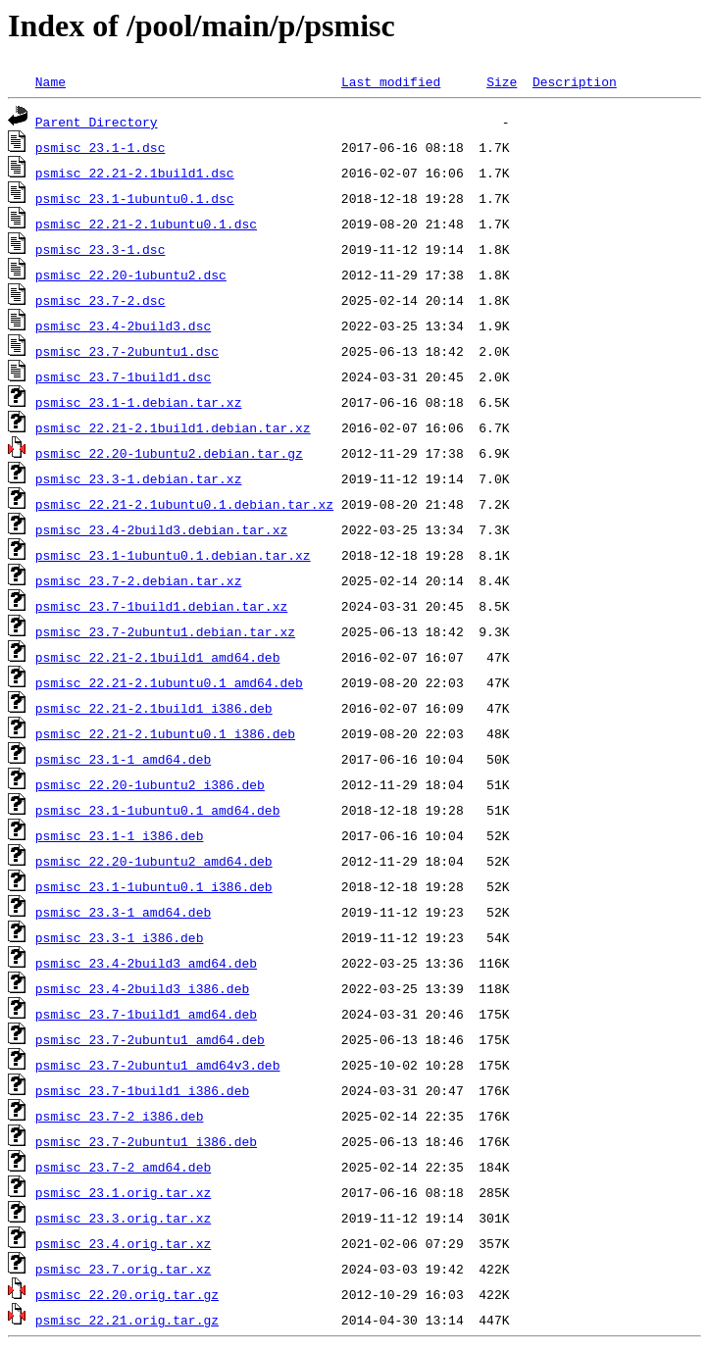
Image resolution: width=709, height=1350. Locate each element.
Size (501, 81)
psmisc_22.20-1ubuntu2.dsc (131, 274)
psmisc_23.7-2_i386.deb (119, 1116)
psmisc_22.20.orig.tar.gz (127, 1294)
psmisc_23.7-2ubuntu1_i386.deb (146, 1141)
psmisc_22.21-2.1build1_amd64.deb (157, 657)
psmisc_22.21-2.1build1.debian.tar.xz (173, 427)
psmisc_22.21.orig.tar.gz (127, 1319)
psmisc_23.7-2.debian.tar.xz (138, 580)
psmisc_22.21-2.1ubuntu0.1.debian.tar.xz (184, 504)
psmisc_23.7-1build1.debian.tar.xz (161, 606)
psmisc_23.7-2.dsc (100, 300)
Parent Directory (96, 121)
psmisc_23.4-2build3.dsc (123, 325)
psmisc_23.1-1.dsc (100, 147)
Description (574, 81)
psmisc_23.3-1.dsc (100, 249)
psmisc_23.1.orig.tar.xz (123, 1192)
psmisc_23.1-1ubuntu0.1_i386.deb (154, 886)
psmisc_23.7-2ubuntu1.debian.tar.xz (165, 631)
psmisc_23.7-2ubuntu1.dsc (127, 351)
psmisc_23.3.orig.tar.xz (123, 1217)
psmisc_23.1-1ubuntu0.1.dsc (134, 198)
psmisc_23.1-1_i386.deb (119, 835)
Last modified (390, 81)
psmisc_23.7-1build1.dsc (123, 376)
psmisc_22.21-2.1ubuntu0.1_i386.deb (165, 733)
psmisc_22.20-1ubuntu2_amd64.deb (154, 861)
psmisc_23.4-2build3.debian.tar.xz (161, 529)
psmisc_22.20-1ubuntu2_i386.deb (150, 784)
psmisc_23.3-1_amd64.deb (123, 912)
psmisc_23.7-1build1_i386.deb (142, 1090)
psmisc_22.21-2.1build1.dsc (134, 172)
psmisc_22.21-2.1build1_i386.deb (154, 708)
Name (50, 81)
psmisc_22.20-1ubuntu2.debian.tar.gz (169, 453)
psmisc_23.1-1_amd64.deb (123, 759)
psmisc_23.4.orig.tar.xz (123, 1243)
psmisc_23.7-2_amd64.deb (123, 1166)
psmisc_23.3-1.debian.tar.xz (138, 478)
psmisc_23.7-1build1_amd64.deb (146, 1014)
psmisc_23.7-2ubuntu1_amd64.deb (150, 1039)
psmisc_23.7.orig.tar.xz (123, 1268)
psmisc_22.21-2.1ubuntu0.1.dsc (146, 223)
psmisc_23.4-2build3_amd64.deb (146, 963)
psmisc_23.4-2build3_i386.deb (142, 988)
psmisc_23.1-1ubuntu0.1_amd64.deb (157, 810)
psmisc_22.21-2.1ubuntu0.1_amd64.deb (169, 682)
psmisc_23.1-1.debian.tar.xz (138, 402)
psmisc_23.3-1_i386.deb (119, 937)
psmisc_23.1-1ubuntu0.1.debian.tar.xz (173, 555)
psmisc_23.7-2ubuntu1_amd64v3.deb (157, 1065)
